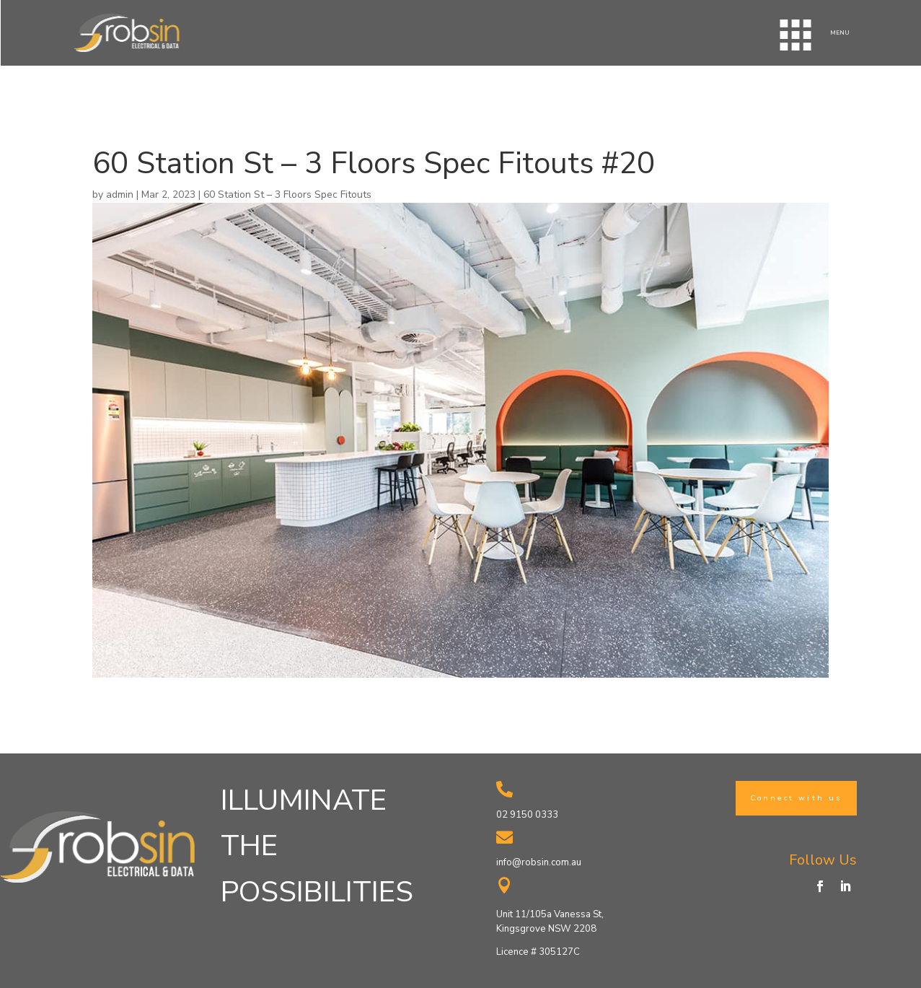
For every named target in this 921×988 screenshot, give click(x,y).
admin (119, 194)
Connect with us (796, 797)
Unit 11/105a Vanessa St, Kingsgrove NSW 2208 (550, 921)
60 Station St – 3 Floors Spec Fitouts (287, 194)
